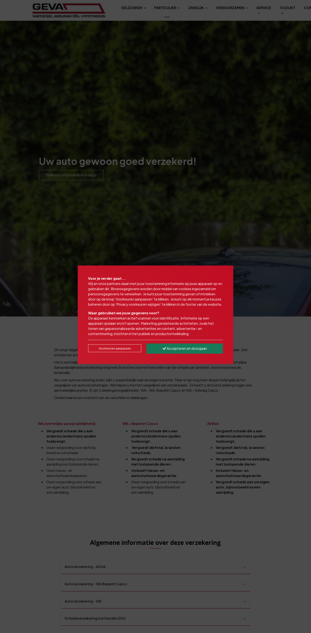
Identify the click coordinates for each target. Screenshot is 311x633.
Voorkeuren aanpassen (114, 348)
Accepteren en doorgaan (185, 348)
